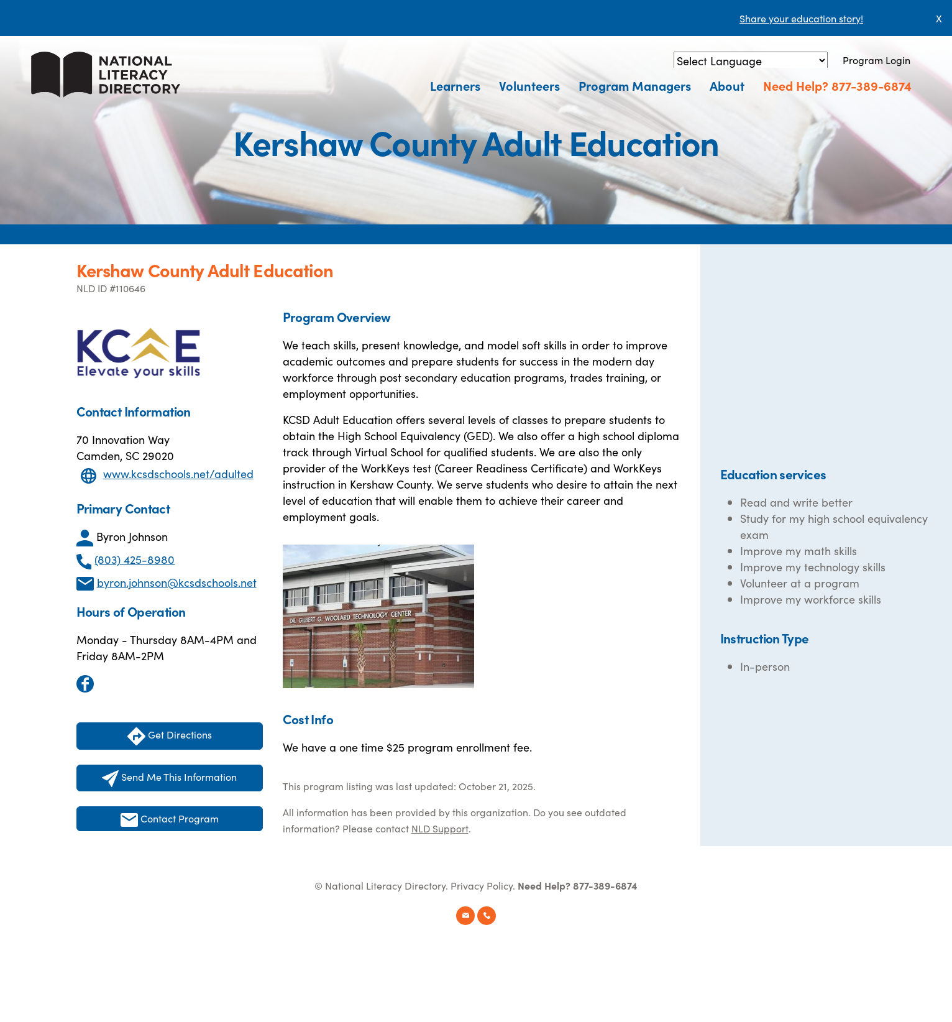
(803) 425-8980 (134, 559)
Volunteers (529, 85)
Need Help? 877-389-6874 (837, 85)
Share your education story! (801, 18)
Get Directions (169, 736)
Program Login (876, 60)
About (727, 85)
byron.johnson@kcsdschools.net (177, 582)
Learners (455, 85)
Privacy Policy (482, 885)
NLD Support (440, 828)
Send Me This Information (169, 778)
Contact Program (170, 819)
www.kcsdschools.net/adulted (178, 473)
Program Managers (635, 85)
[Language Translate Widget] (751, 61)
